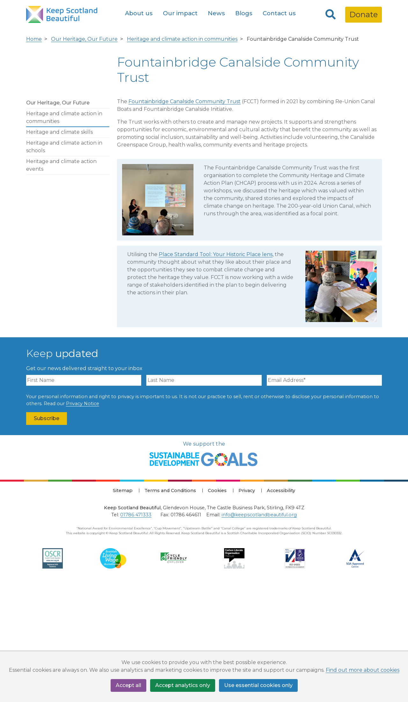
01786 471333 (135, 630)
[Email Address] (324, 496)
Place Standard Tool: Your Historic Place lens (216, 370)
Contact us (279, 13)
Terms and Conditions (170, 606)
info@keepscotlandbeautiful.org (259, 630)
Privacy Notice (82, 519)
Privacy (246, 606)
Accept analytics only (182, 685)
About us (139, 13)
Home (34, 155)
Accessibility (281, 606)
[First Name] (83, 496)
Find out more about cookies (362, 670)
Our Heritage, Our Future (84, 155)
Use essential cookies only (258, 685)
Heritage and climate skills (59, 248)
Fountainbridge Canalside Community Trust (184, 217)
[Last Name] (203, 496)
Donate (363, 14)
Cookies (217, 606)
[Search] (331, 15)
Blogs (243, 13)
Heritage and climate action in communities (182, 155)
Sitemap (123, 606)
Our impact (180, 13)
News (216, 13)
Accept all (128, 685)
